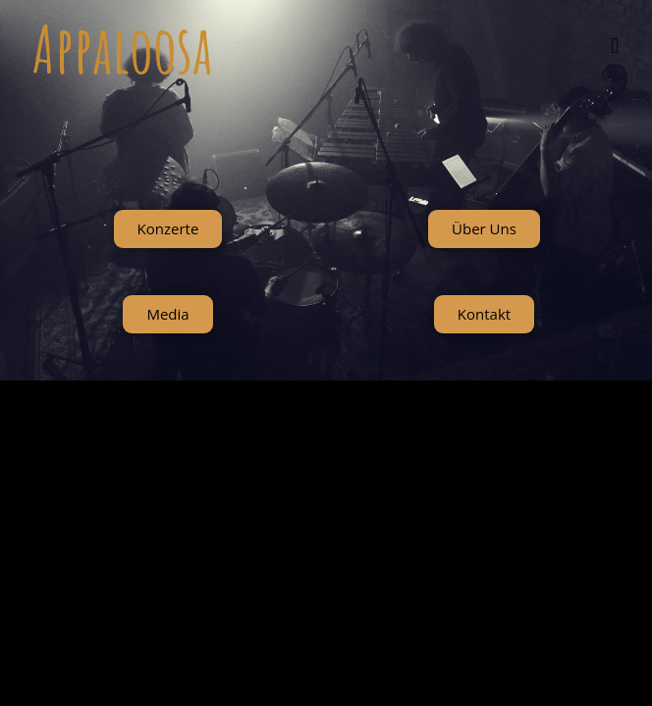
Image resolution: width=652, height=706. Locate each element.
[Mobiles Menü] (615, 45)
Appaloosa (122, 48)
